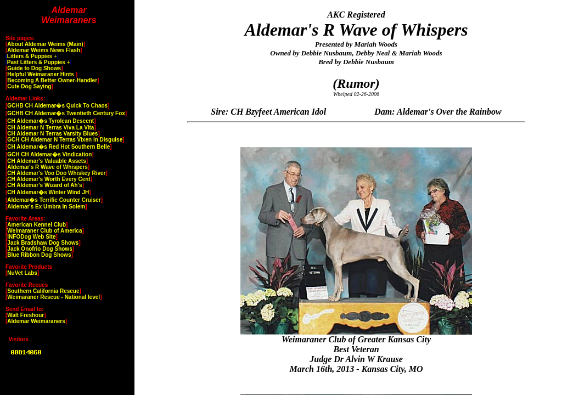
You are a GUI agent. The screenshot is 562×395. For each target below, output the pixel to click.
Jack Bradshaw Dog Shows (42, 243)
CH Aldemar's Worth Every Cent (48, 179)
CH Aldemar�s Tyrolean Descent (50, 121)
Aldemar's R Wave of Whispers (47, 167)
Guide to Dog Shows (34, 68)
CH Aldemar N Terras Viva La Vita (50, 128)
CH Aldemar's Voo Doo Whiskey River (56, 173)
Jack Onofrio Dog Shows (39, 249)
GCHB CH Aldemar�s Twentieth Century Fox (66, 113)
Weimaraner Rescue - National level (53, 297)
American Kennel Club (36, 225)
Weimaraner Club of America (44, 231)
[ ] (31, 56)
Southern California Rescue (43, 291)
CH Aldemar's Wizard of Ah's (44, 185)
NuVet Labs (22, 273)
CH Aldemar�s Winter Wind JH (48, 192)
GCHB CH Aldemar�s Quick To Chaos (57, 106)
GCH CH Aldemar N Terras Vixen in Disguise (64, 140)
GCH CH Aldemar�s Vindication (49, 154)
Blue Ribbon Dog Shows (39, 255)
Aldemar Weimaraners (36, 321)
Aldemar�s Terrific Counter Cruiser (53, 200)
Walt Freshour (25, 315)
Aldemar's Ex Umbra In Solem (46, 207)
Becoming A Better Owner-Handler (52, 80)
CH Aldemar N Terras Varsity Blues (52, 134)
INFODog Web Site (31, 237)
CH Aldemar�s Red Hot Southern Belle (58, 147)
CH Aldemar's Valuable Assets (46, 161)
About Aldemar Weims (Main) (45, 44)
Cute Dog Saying (29, 86)
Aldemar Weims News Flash (43, 50)
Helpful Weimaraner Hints (41, 74)
